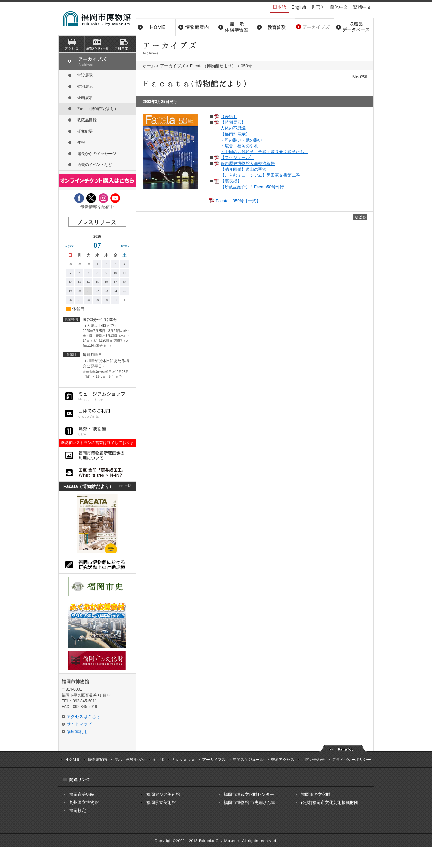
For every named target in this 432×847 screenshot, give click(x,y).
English (298, 7)
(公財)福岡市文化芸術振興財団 (329, 802)
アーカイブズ (172, 65)
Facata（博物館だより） (213, 65)
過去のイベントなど (94, 164)
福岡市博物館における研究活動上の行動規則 (97, 564)
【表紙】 (229, 116)
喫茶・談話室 (97, 430)
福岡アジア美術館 (163, 794)
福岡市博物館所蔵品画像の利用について (97, 455)
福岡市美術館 (81, 794)
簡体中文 (339, 7)
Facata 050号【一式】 (238, 200)
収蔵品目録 (87, 120)
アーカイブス (314, 27)
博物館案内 (195, 27)
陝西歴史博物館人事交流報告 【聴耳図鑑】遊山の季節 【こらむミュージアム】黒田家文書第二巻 (260, 169)
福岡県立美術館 (161, 802)
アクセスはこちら (83, 716)
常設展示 (85, 75)
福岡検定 (77, 810)
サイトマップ (79, 724)
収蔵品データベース (354, 27)
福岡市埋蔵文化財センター (249, 794)
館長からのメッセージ (96, 154)
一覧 (128, 486)
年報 (81, 142)
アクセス (71, 44)
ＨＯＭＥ (72, 759)
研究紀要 (85, 131)
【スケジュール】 (237, 157)
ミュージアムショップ (97, 396)
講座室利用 (77, 731)
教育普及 (275, 27)
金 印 (158, 759)
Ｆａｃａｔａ (183, 759)
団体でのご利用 (97, 413)
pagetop (343, 747)
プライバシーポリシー (351, 759)
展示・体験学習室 (235, 27)
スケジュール (97, 44)
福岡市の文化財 (315, 794)
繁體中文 (362, 7)
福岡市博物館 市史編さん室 (249, 802)
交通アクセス (282, 759)
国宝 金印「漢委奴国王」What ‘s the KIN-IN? (97, 472)
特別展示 (85, 86)
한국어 (318, 7)
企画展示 (85, 98)
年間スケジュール (248, 759)
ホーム (156, 27)
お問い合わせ (313, 759)
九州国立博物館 (84, 802)
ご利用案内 (123, 44)
